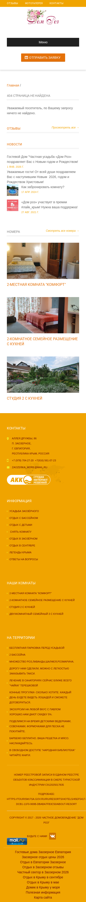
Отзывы (12, 3)
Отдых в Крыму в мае (43, 882)
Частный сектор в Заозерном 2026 (43, 872)
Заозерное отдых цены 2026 (43, 857)
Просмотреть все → (65, 127)
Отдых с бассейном (23, 518)
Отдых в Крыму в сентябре (43, 877)
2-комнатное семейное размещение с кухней (42, 600)
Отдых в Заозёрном (23, 538)
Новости (14, 144)
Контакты (57, 3)
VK (52, 836)
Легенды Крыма (20, 552)
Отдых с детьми (20, 524)
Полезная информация (43, 892)
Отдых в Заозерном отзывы (43, 867)
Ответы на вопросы (23, 559)
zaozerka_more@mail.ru (29, 467)
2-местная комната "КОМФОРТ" (36, 284)
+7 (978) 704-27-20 (22, 460)
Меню (29, 42)
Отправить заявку (45, 57)
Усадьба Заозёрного (24, 511)
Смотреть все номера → (62, 230)
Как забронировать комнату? (42, 187)
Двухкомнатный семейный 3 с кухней (36, 613)
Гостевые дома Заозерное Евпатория (43, 852)
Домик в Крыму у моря (43, 887)
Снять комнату (20, 531)
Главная (13, 85)
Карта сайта (43, 897)
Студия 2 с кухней (24, 398)
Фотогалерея (34, 3)
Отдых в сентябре (22, 545)
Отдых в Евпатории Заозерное (43, 862)
